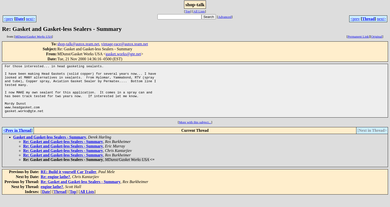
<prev (8, 19)
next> (30, 19)
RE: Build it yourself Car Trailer (69, 182)
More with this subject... (195, 133)
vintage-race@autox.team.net (124, 44)
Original (376, 36)
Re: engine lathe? (55, 187)
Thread (368, 19)
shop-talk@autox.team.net (78, 44)
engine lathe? (52, 197)
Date (20, 19)
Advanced (225, 17)
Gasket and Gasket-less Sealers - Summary (49, 147)
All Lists (199, 11)
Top (187, 11)
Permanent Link (358, 36)
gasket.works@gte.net (123, 54)
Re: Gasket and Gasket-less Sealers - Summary (63, 152)
